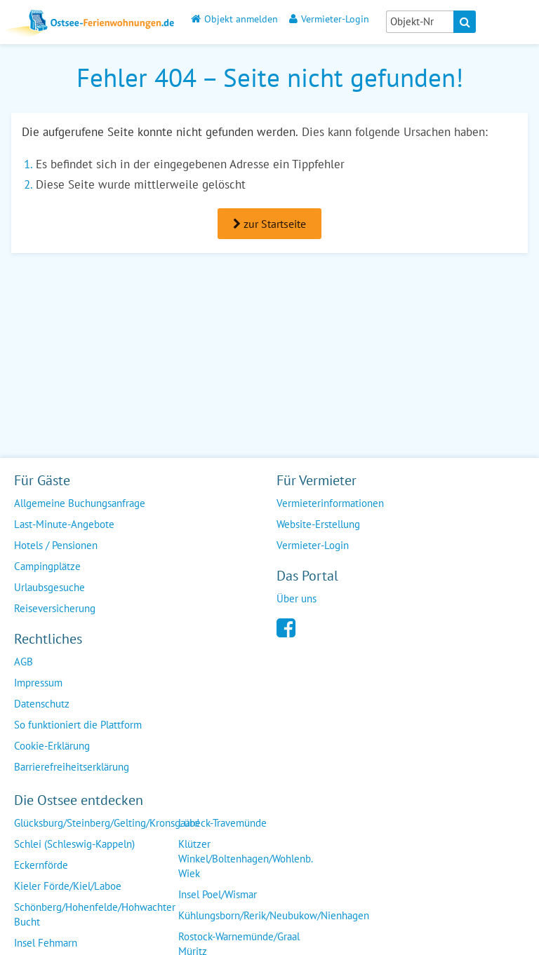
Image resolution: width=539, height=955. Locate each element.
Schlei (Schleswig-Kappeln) (74, 844)
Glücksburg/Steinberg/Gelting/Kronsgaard (106, 822)
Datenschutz (41, 703)
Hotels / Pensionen (56, 545)
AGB (23, 661)
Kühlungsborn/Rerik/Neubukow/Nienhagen (273, 915)
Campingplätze (47, 566)
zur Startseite (269, 224)
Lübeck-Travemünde (222, 822)
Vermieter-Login (329, 18)
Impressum (38, 682)
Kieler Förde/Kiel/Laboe (67, 886)
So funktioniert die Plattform (78, 724)
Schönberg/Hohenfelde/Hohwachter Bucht (94, 914)
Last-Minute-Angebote (64, 524)
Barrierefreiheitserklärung (71, 766)
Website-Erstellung (318, 524)
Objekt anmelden (234, 18)
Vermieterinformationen (330, 503)
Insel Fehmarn (45, 942)
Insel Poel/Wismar (217, 894)
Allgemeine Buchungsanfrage (79, 503)
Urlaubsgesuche (49, 587)
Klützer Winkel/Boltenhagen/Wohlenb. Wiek (245, 858)
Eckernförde (41, 865)
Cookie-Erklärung (52, 745)
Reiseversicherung (54, 608)
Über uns (297, 598)
